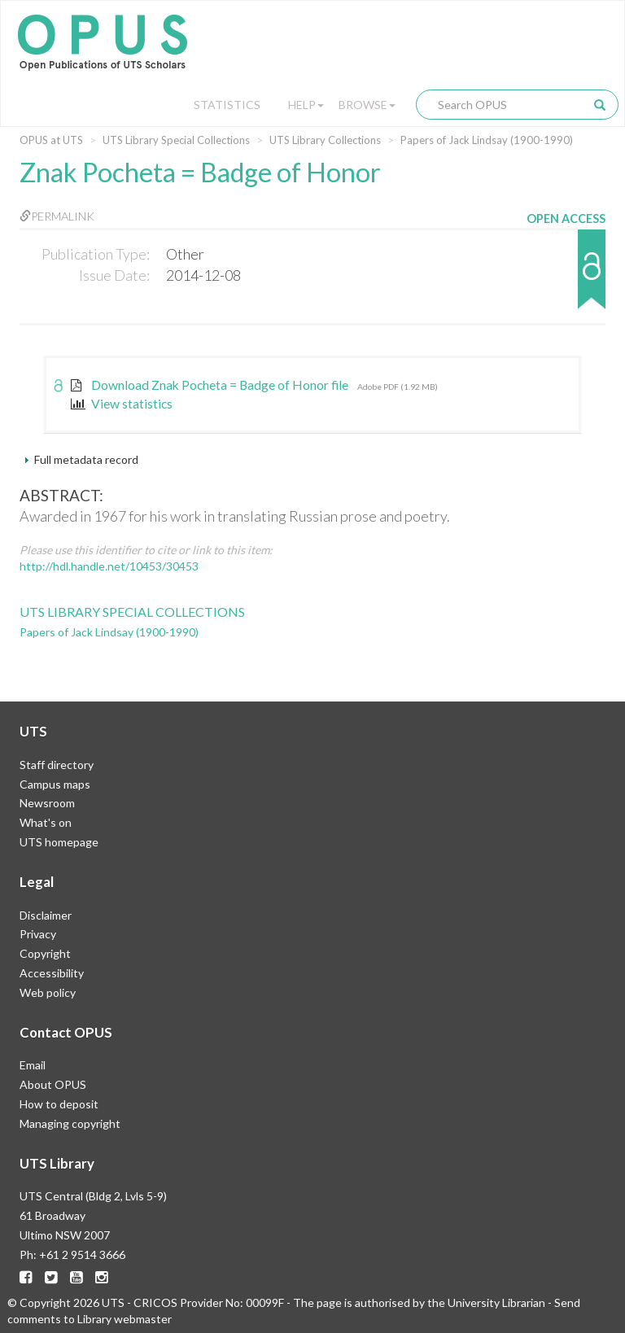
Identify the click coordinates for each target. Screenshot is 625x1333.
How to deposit (59, 1104)
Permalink (57, 216)
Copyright (45, 953)
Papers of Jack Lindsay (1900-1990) (486, 139)
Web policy (48, 992)
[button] (566, 277)
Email (33, 1065)
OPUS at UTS (51, 139)
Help (306, 104)
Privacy (38, 934)
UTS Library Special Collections (176, 139)
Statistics (227, 104)
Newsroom (47, 803)
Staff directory (57, 764)
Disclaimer (46, 915)
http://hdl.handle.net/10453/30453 (109, 566)
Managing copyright (70, 1123)
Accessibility (52, 973)
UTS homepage (59, 842)
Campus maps (55, 784)
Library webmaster (124, 1319)
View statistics (122, 403)
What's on (46, 822)
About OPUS (53, 1084)
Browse (367, 104)
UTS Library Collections (325, 139)
